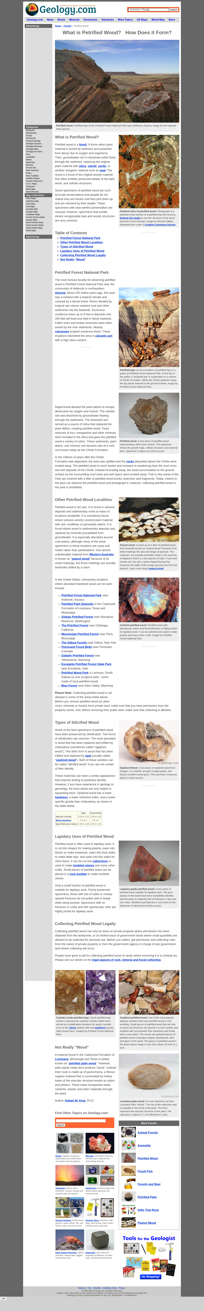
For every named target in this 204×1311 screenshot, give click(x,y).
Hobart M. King (75, 1100)
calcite (92, 166)
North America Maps (34, 222)
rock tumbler (78, 874)
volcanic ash (103, 335)
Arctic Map (30, 204)
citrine (72, 1027)
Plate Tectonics (32, 170)
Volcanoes (30, 187)
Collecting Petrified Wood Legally (83, 255)
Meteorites (30, 162)
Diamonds (30, 130)
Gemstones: (91, 1188)
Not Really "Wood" (73, 259)
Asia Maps (30, 207)
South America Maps (35, 225)
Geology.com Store (34, 152)
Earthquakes (31, 133)
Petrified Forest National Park (80, 238)
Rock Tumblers (32, 176)
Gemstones (31, 138)
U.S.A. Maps (31, 184)
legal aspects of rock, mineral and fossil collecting (126, 959)
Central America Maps (35, 217)
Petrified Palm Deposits (77, 604)
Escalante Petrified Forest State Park (86, 664)
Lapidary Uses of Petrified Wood (82, 251)
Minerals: (90, 1156)
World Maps (31, 231)
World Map (30, 189)
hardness (61, 797)
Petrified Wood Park (75, 672)
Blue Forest (69, 685)
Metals (29, 160)
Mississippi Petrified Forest (80, 634)
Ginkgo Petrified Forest (77, 616)
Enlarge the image (130, 218)
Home (58, 26)
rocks (130, 461)
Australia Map (32, 209)
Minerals (29, 165)
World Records (32, 192)
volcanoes (62, 331)
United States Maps (34, 228)
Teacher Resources (34, 181)
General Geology (33, 141)
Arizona (60, 292)
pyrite (102, 166)
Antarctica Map (32, 201)
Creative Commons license (160, 224)
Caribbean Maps (33, 215)
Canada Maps (32, 212)
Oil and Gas (31, 168)
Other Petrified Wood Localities (81, 242)
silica (82, 166)
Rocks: (58, 1156)
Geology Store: (92, 1220)
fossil (83, 144)
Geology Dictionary (34, 146)
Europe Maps (31, 220)
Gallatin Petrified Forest (77, 655)
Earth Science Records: (66, 1253)
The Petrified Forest (74, 625)
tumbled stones (83, 865)
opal (103, 170)
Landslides (30, 157)
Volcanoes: (60, 1188)
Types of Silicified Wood (76, 246)
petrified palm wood (82, 1063)
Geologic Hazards (33, 144)
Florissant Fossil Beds (76, 647)
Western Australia (101, 554)
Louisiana (61, 1059)
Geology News (32, 149)
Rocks (28, 173)
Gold (28, 154)
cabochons (100, 861)
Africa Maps (31, 198)
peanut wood (156, 568)
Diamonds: (90, 1253)
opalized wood (66, 760)
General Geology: (63, 1220)
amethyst (100, 1027)
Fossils (29, 136)
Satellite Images (33, 178)
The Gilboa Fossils (74, 642)
